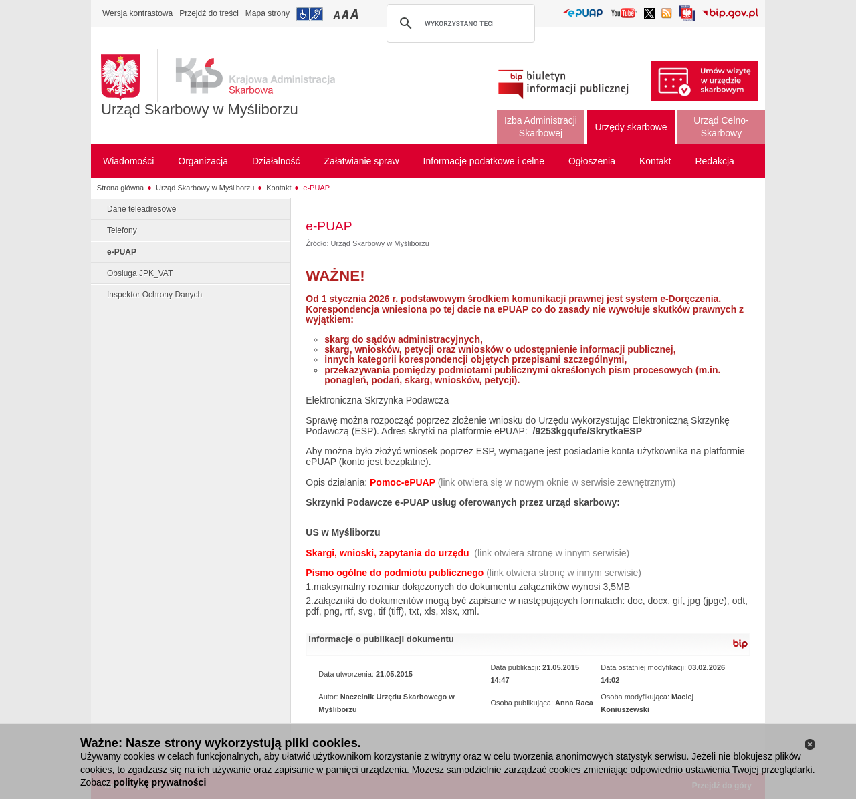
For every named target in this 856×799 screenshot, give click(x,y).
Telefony (122, 230)
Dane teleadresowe (141, 209)
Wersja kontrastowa (137, 13)
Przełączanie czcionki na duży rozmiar (355, 14)
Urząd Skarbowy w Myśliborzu (199, 109)
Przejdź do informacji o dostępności (309, 14)
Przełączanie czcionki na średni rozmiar (346, 14)
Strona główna (120, 188)
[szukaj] (459, 23)
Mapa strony (267, 13)
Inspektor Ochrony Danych (154, 294)
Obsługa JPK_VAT (140, 273)
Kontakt (278, 188)
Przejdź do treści (209, 13)
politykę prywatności (160, 782)
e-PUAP (316, 188)
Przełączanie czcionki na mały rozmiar (337, 14)
